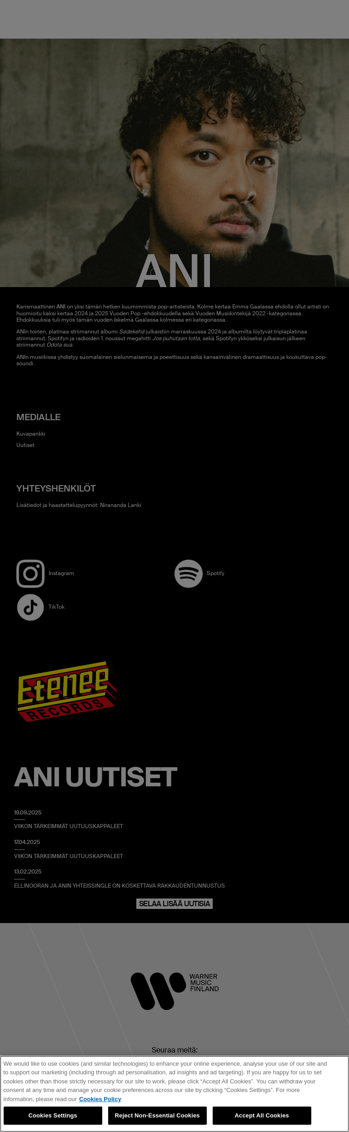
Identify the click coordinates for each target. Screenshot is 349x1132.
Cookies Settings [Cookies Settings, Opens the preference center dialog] (52, 1115)
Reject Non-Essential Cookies (157, 1115)
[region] (174, 1094)
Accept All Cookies (261, 1115)
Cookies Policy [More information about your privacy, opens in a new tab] (100, 1099)
